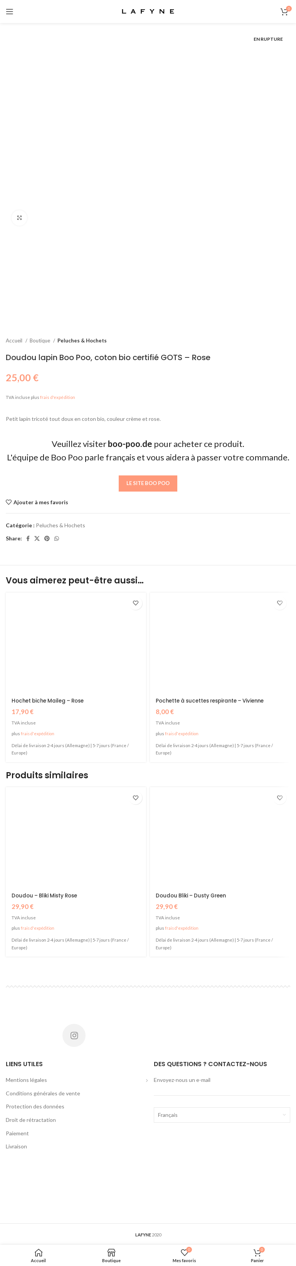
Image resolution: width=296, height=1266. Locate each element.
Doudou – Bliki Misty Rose (47, 895)
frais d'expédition (57, 397)
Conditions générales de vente (43, 1093)
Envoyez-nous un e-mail (182, 1079)
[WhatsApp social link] (56, 538)
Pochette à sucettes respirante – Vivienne (214, 700)
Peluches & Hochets (82, 340)
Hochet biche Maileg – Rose (50, 700)
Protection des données (35, 1106)
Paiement (17, 1133)
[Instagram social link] (74, 1035)
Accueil (15, 340)
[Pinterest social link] (47, 538)
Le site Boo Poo (148, 483)
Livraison (16, 1146)
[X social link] (37, 538)
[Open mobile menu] (9, 11)
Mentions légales (26, 1079)
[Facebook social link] (28, 538)
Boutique (40, 340)
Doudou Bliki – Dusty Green (193, 895)
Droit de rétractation (31, 1119)
